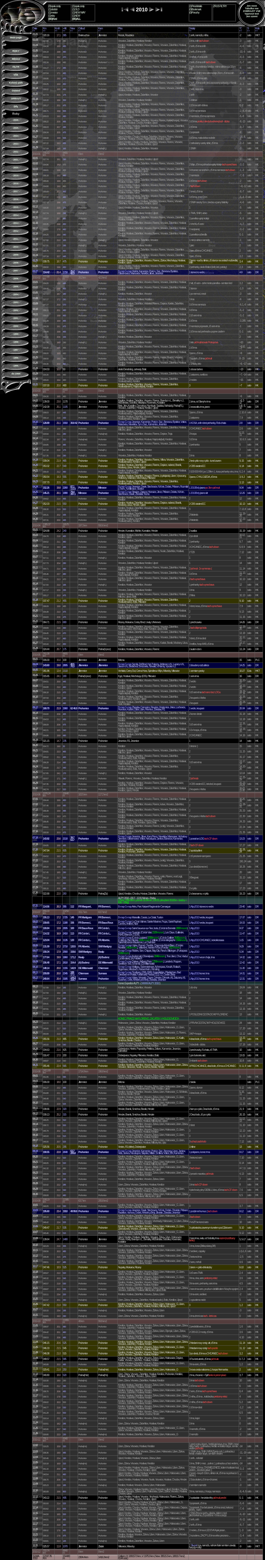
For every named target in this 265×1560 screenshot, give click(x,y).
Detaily (192, 28)
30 (64, 746)
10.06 (35, 1226)
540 (64, 466)
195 (64, 585)
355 (64, 906)
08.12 (35, 977)
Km (44, 28)
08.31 (35, 1064)
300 (64, 100)
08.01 (35, 916)
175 (64, 95)
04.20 (35, 465)
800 (64, 1491)
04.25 (35, 491)
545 (64, 1034)
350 (64, 1479)
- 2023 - (16, 143)
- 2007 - (16, 270)
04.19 (35, 459)
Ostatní (16, 90)
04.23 (35, 481)
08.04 (35, 932)
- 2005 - (16, 286)
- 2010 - (16, 247)
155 (64, 337)
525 (64, 1104)
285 (64, 1184)
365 (64, 35)
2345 (65, 973)
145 (64, 1541)
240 (64, 530)
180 (64, 294)
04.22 (35, 475)
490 (64, 51)
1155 (65, 968)
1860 (65, 957)
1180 (65, 922)
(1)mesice (53, 12)
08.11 (35, 972)
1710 (65, 272)
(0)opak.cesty (54, 6)
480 (64, 89)
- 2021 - (16, 159)
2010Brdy (195, 487)
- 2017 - (16, 191)
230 (64, 1434)
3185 (65, 978)
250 (64, 1369)
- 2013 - (16, 223)
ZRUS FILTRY (220, 6)
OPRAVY (16, 98)
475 (64, 105)
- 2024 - (16, 136)
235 (64, 740)
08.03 (35, 927)
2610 (65, 962)
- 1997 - (16, 350)
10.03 (35, 1210)
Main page (16, 37)
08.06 (35, 945)
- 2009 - (16, 254)
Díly (16, 106)
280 (64, 434)
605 (64, 850)
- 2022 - (16, 151)
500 (64, 509)
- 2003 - (16, 302)
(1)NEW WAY (78, 12)
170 (64, 207)
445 (64, 256)
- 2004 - (16, 294)
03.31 (35, 384)
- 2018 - (16, 183)
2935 (65, 928)
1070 (65, 1546)
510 (64, 1120)
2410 (65, 933)
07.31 (35, 905)
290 (64, 159)
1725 (65, 917)
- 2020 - (16, 167)
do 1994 (15, 373)
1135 (65, 940)
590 (64, 784)
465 (64, 73)
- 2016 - (16, 199)
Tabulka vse (252, 8)
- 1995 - (16, 365)
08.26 (35, 1037)
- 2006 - (16, 278)
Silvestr (194, 1545)
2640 (65, 1152)
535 (64, 1227)
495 (64, 121)
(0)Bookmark (195, 9)
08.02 (35, 921)
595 (64, 1077)
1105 (65, 406)
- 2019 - (16, 175)
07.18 (35, 837)
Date (35, 28)
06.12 (35, 707)
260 (64, 893)
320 (64, 1109)
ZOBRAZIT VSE (251, 11)
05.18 (35, 599)
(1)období (52, 9)
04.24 (35, 486)
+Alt (64, 28)
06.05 (35, 669)
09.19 (35, 1151)
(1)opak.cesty (78, 6)
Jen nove (251, 5)
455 (64, 143)
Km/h (57, 28)
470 (64, 57)
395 (64, 1386)
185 (64, 987)
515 (64, 1136)
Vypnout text (252, 13)
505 (64, 111)
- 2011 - (16, 239)
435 (64, 514)
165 (64, 148)
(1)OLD (75, 9)
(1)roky (51, 15)
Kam (100, 28)
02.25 (35, 260)
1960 (65, 708)
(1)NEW (76, 15)
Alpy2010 (195, 906)
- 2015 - (16, 207)
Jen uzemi (252, 16)
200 (64, 1294)
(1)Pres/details (195, 6)
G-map (128, 271)
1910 (65, 423)
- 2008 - (16, 262)
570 (64, 304)
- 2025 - (16, 128)
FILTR (16, 67)
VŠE (16, 74)
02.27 (35, 271)
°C (240, 28)
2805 (65, 665)
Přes (120, 28)
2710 (65, 946)
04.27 (35, 502)
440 (64, 234)
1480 (65, 1239)
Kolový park (16, 82)
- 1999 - (16, 334)
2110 (65, 670)
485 (64, 46)
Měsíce (16, 59)
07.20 (35, 849)
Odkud (81, 28)
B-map (121, 271)
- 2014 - (16, 215)
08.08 (35, 956)
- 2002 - (16, 310)
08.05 (35, 938)
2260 (65, 487)
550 (64, 503)
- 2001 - (16, 318)
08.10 (35, 966)
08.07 (35, 950)
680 (64, 622)
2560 (65, 951)
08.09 (35, 961)
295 (64, 213)
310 (64, 439)
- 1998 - (16, 342)
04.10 (35, 421)
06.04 (35, 664)
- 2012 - (16, 231)
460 (64, 229)
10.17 (35, 1266)
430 (64, 417)
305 (64, 1246)
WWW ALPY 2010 (150, 983)
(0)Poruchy (194, 12)
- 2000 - (16, 326)
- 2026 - (16, 120)
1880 (65, 493)
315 (64, 1114)
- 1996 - (16, 358)
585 (64, 1359)
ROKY (15, 51)
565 (64, 1065)
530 (64, 1206)
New (72, 28)
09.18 (35, 1145)
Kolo (257, 28)
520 (64, 789)
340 (64, 778)
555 (64, 476)
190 (64, 1458)
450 (64, 84)
